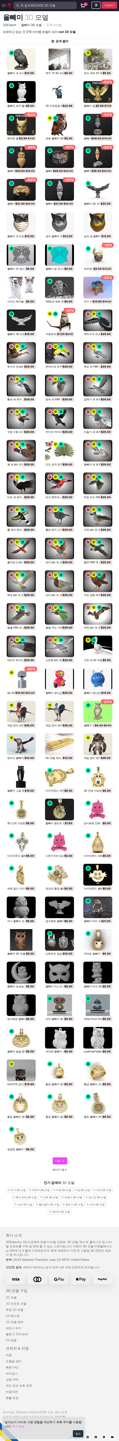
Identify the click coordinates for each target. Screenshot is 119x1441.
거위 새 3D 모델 (93, 660)
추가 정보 (18, 1426)
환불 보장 (12, 1398)
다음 (60, 1161)
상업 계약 (12, 1379)
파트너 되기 (13, 1328)
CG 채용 (11, 1340)
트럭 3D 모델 (95, 1204)
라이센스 (12, 1374)
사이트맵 (60, 1416)
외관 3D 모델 (102, 1190)
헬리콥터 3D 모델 (47, 1204)
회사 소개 (14, 1235)
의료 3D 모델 (23, 1204)
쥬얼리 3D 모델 (71, 1197)
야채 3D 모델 (49, 1197)
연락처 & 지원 (17, 1348)
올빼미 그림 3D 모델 (19, 790)
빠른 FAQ (12, 1367)
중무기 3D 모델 (73, 1204)
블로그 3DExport (17, 1334)
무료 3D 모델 (14, 1310)
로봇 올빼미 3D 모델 (57, 138)
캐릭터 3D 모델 (39, 1190)
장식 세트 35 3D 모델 (96, 73)
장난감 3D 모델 (96, 1197)
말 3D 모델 (82, 1190)
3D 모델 (11, 1297)
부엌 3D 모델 (62, 1190)
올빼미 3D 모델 (16, 953)
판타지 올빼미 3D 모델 (20, 758)
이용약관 (12, 1392)
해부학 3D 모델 (59, 1212)
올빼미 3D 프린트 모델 (97, 203)
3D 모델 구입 (16, 1290)
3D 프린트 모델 (16, 1304)
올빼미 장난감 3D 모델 (97, 693)
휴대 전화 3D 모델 (25, 1197)
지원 (9, 1355)
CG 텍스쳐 (13, 1316)
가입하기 (109, 5)
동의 (78, 1433)
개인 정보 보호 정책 (19, 1386)
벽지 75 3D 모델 (55, 73)
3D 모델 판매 (14, 1322)
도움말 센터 (13, 1361)
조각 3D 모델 (17, 1190)
